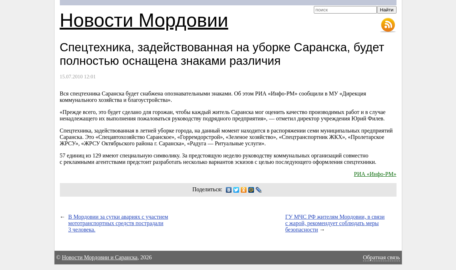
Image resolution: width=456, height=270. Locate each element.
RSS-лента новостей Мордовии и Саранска (388, 25)
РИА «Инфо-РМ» (375, 174)
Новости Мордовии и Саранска (100, 257)
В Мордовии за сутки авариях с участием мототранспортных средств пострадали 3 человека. (118, 223)
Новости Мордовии (144, 20)
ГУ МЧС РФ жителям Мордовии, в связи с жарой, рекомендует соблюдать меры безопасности (335, 223)
